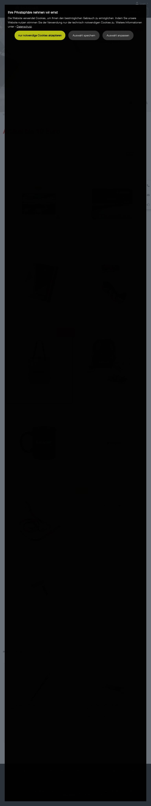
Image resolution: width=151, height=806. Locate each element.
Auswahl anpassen (118, 35)
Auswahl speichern (84, 35)
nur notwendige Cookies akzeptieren (40, 35)
